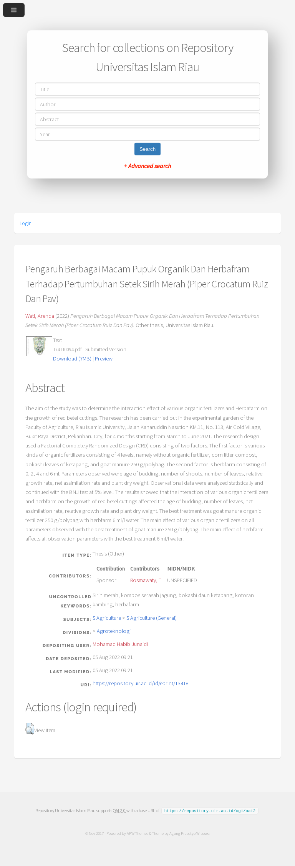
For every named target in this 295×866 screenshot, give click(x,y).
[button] (29, 728)
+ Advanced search (147, 165)
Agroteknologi (114, 630)
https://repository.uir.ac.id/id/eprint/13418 (141, 683)
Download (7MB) (72, 358)
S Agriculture (107, 617)
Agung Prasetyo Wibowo (189, 833)
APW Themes (137, 833)
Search (147, 149)
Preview (104, 358)
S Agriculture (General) (151, 617)
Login (25, 223)
